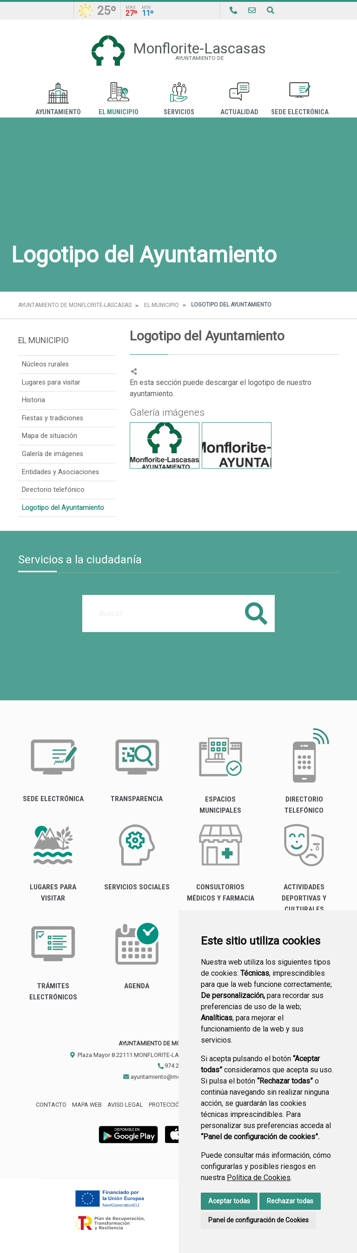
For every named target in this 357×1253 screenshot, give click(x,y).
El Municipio (119, 99)
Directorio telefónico (53, 490)
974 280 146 (177, 1065)
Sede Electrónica (300, 99)
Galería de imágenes (52, 454)
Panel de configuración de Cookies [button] (258, 1220)
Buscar (256, 613)
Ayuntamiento (58, 99)
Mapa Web (87, 1104)
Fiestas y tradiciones (52, 418)
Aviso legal (125, 1104)
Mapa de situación (49, 436)
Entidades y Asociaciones (60, 472)
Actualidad (239, 99)
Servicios (179, 99)
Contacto (51, 1104)
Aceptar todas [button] (229, 1201)
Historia (33, 400)
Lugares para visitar (51, 382)
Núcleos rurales (45, 364)
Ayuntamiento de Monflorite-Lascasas (75, 305)
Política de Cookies (259, 1177)
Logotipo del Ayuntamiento (63, 508)
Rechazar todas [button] (290, 1201)
